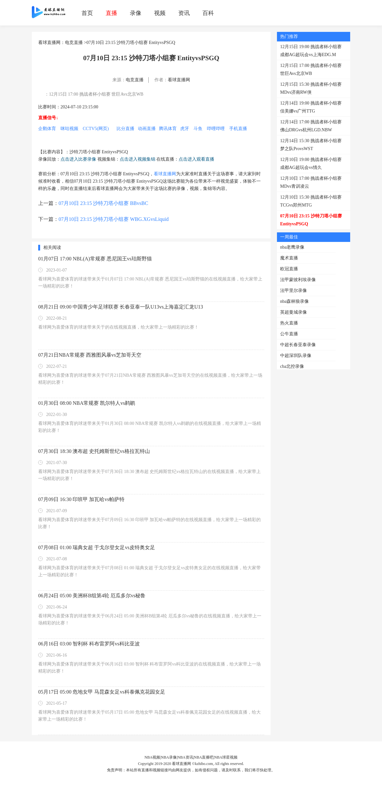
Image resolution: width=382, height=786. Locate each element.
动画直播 (147, 128)
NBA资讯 (185, 757)
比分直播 (125, 128)
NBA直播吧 (203, 757)
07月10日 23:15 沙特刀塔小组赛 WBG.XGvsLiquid (114, 219)
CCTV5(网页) (96, 128)
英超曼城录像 (293, 312)
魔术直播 (289, 258)
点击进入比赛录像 (78, 159)
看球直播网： (51, 42)
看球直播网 (179, 79)
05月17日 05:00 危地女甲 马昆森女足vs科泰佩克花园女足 (101, 692)
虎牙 (184, 128)
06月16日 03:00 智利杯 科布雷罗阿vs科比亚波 (89, 643)
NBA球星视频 (225, 757)
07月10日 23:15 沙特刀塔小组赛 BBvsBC (103, 203)
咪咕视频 (69, 128)
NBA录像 (169, 757)
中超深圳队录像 (295, 355)
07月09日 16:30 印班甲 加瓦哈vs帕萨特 (81, 499)
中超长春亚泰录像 (298, 344)
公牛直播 (289, 333)
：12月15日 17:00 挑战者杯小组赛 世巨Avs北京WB (94, 94)
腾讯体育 (168, 128)
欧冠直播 (289, 268)
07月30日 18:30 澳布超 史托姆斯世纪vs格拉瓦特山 (94, 451)
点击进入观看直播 (196, 159)
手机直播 (238, 128)
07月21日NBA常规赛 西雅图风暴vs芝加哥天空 (89, 355)
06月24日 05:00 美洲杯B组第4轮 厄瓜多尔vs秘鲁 (91, 595)
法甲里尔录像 (293, 290)
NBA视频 (152, 757)
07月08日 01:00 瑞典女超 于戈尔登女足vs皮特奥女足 (96, 547)
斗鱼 (198, 128)
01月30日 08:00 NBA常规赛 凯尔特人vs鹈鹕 (86, 403)
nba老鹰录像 (292, 247)
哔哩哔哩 (216, 128)
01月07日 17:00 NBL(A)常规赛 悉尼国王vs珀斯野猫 (95, 258)
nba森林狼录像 (294, 301)
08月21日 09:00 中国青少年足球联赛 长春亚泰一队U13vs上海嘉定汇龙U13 (120, 306)
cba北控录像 (292, 366)
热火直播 (289, 323)
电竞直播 (74, 42)
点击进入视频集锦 (137, 159)
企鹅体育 (47, 128)
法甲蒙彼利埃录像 (298, 279)
